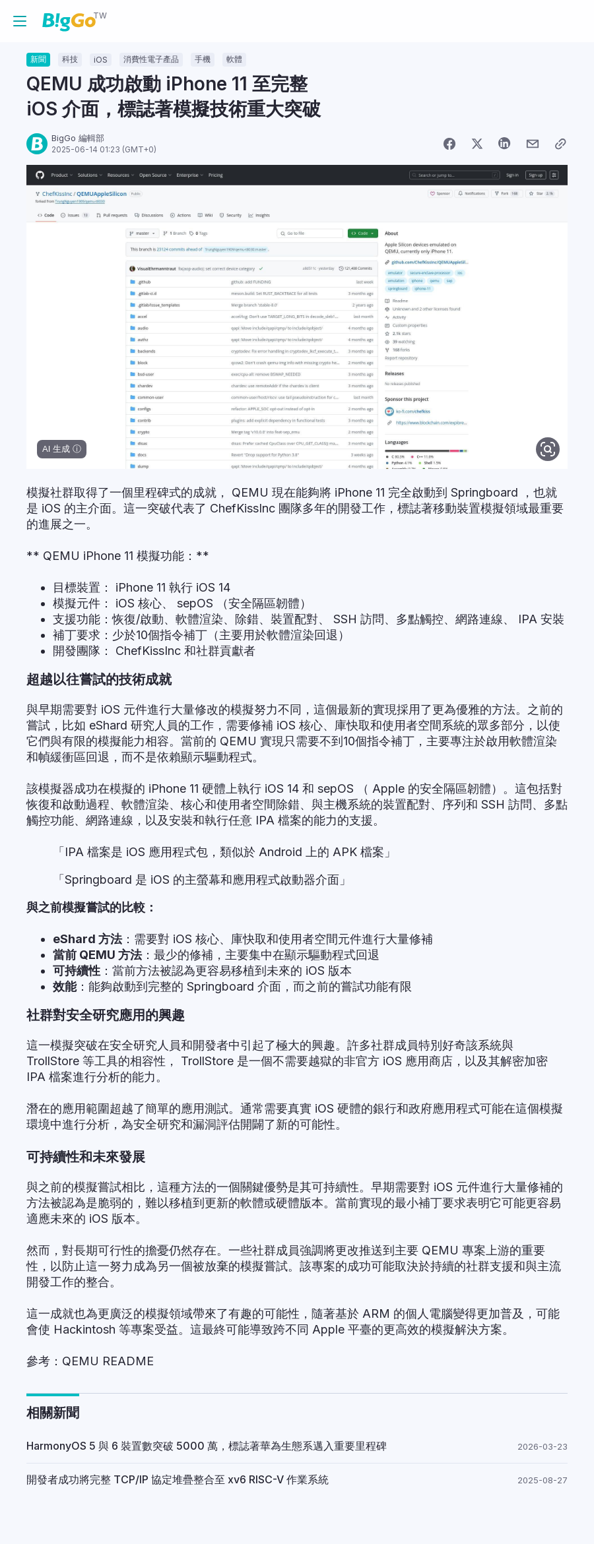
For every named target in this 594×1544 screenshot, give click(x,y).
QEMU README (108, 1361)
